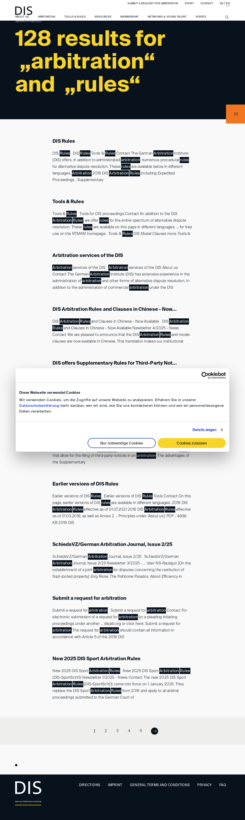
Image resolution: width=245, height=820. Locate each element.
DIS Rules (63, 141)
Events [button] (201, 21)
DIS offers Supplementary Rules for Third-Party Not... (114, 363)
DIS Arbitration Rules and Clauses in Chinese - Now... (114, 309)
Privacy (204, 785)
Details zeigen (205, 429)
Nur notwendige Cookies (121, 443)
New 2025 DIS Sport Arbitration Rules (96, 659)
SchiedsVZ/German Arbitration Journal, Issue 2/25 (112, 544)
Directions (89, 785)
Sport (189, 8)
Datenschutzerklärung (39, 406)
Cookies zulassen (192, 443)
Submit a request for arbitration (152, 8)
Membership (129, 21)
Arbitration (46, 21)
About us (22, 21)
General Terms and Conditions (160, 785)
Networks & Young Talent (167, 21)
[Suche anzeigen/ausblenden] (227, 24)
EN (228, 8)
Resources (103, 21)
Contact (206, 8)
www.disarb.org (17, 765)
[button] (235, 114)
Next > (151, 730)
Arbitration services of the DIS (87, 255)
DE (222, 8)
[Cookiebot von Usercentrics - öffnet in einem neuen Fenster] (205, 375)
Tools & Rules (75, 21)
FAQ (222, 785)
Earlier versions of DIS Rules (85, 484)
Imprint (115, 785)
